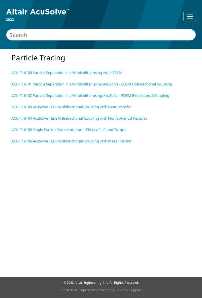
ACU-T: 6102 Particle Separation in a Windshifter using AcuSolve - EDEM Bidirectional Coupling (90, 95)
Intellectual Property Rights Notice (86, 290)
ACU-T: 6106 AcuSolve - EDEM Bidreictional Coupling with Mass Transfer (71, 141)
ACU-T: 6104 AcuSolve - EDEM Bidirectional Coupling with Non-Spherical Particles (79, 118)
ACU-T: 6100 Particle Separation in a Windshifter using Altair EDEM (67, 72)
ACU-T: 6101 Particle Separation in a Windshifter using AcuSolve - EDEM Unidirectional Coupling (91, 84)
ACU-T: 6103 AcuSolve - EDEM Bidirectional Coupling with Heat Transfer (71, 106)
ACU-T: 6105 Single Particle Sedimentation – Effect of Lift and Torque (68, 129)
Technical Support (128, 290)
